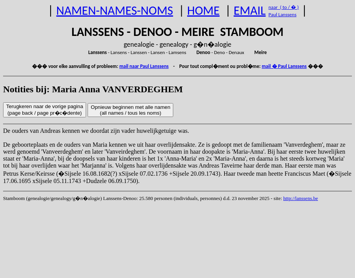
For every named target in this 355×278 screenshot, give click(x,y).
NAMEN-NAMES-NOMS (114, 10)
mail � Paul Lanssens (284, 66)
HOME (203, 10)
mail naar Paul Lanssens (144, 66)
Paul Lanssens (283, 14)
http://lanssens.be (300, 198)
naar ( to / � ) (284, 7)
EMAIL (250, 10)
